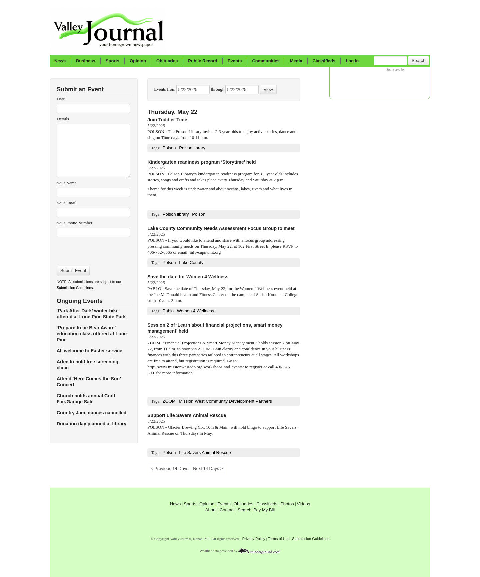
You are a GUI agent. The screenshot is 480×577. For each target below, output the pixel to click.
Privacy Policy (253, 539)
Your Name (67, 182)
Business (85, 60)
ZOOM (169, 401)
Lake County (191, 262)
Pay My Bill (264, 509)
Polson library (192, 147)
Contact (227, 509)
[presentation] (93, 249)
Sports (112, 60)
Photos (287, 503)
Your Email (67, 202)
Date (61, 98)
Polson (169, 147)
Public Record (202, 60)
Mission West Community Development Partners (225, 401)
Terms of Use (278, 539)
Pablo (168, 310)
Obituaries (167, 60)
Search (418, 60)
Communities (265, 60)
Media (296, 60)
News (60, 60)
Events (235, 60)
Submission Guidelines (75, 288)
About (211, 509)
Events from (165, 89)
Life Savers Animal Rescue (205, 452)
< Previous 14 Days (169, 468)
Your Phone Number (74, 222)
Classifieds (324, 60)
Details (63, 118)
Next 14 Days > (208, 468)
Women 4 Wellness (195, 310)
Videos (303, 503)
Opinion (138, 60)
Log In (352, 60)
